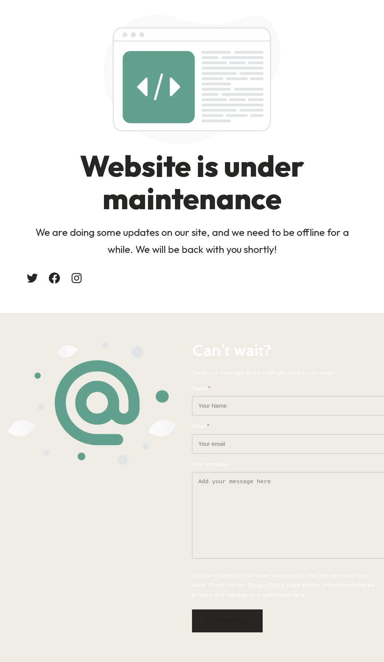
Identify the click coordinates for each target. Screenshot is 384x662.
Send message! (227, 621)
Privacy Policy (266, 585)
